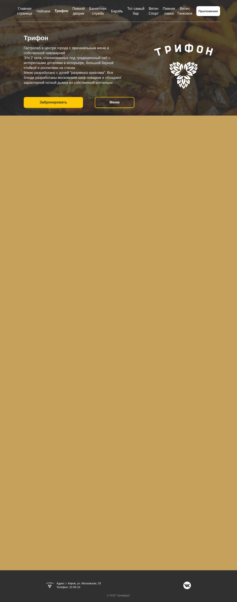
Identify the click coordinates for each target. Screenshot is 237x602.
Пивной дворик (78, 11)
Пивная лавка (169, 11)
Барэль (117, 11)
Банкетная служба (97, 11)
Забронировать (53, 102)
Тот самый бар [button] (135, 11)
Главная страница (24, 11)
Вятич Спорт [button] (154, 11)
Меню (115, 102)
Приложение (208, 11)
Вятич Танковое (184, 11)
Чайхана (43, 11)
